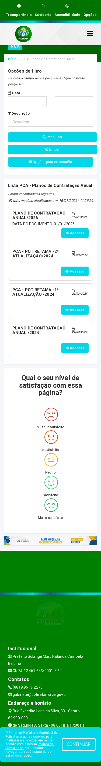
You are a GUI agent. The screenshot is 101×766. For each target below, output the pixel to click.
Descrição (19, 113)
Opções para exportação (50, 162)
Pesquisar (52, 137)
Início (12, 59)
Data (14, 93)
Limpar (52, 149)
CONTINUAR (78, 744)
